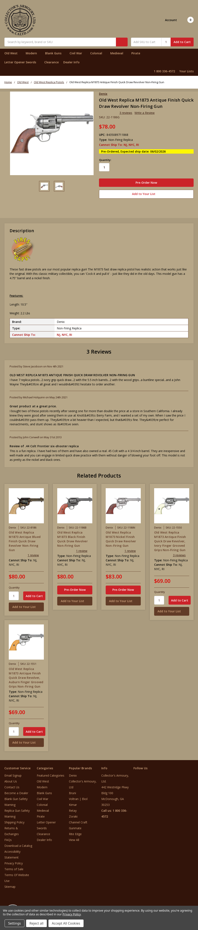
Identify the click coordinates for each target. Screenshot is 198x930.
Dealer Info (71, 62)
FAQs (8, 839)
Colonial (98, 53)
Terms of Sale (13, 868)
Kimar (73, 804)
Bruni (72, 792)
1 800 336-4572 (164, 71)
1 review (33, 554)
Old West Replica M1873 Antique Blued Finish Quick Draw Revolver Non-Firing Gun (25, 540)
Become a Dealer (16, 792)
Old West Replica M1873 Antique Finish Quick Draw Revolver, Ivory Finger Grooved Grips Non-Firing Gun (170, 540)
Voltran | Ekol (78, 798)
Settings (14, 923)
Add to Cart (182, 42)
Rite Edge (75, 833)
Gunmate (75, 827)
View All (74, 839)
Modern (33, 53)
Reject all (36, 923)
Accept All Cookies (66, 923)
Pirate (137, 53)
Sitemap (9, 886)
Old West (12, 53)
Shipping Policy (14, 821)
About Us (10, 780)
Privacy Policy (13, 862)
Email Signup (13, 775)
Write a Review (145, 113)
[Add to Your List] (26, 605)
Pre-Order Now (75, 589)
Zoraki (73, 816)
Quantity (14, 586)
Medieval (118, 53)
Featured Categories (50, 775)
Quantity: (105, 160)
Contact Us (11, 786)
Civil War (78, 53)
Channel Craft (78, 821)
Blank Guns (55, 53)
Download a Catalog (18, 845)
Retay (73, 810)
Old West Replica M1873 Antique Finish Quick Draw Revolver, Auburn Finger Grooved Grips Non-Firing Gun (26, 676)
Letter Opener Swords (22, 62)
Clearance (51, 62)
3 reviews (125, 113)
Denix (73, 775)
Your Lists (186, 71)
